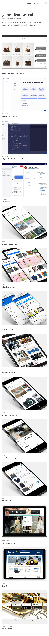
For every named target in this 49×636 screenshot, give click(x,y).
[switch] (45, 3)
